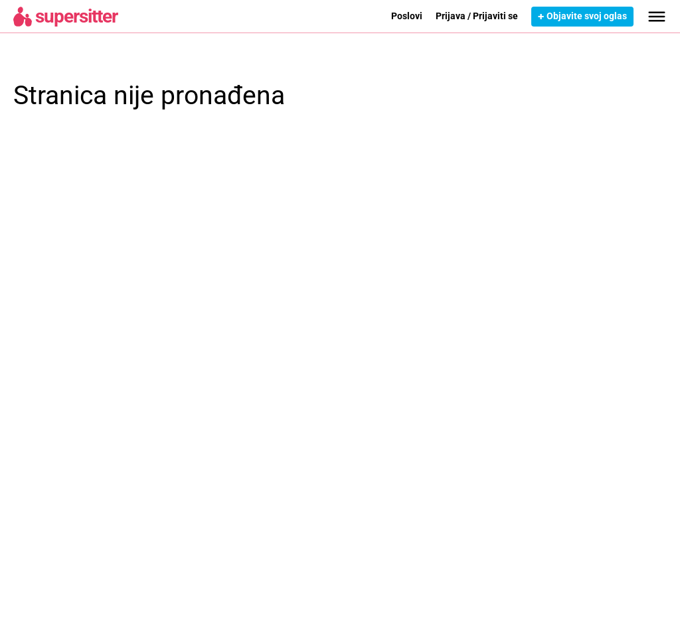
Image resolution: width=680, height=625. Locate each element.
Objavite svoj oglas (587, 16)
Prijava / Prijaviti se (477, 16)
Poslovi (406, 16)
